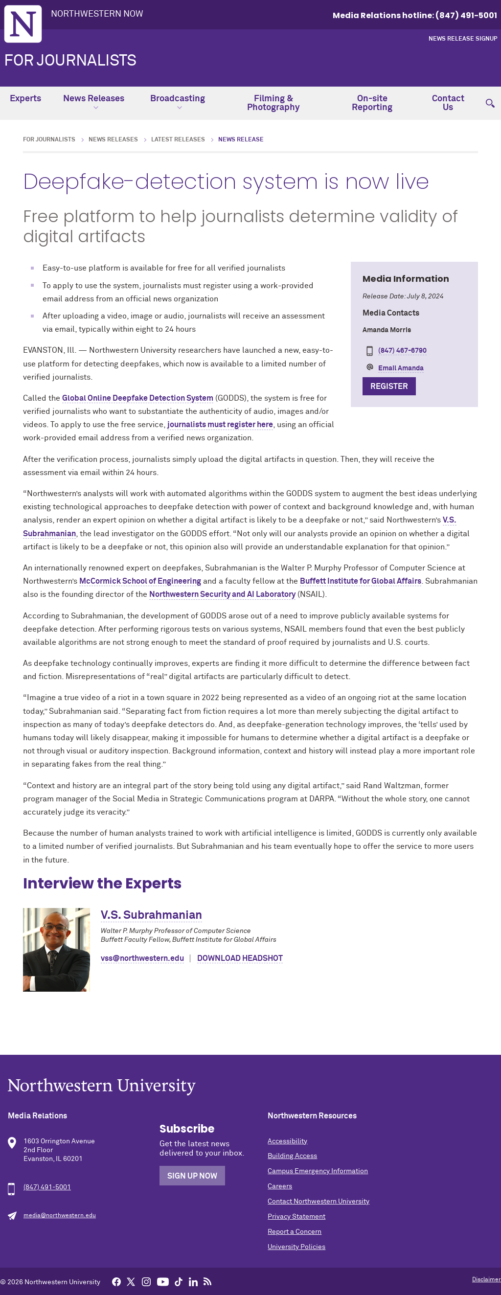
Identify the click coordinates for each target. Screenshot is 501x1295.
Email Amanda (401, 368)
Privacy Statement (296, 1216)
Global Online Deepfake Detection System (137, 398)
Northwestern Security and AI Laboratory (222, 594)
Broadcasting (177, 102)
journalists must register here (220, 425)
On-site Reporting (372, 103)
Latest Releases (178, 140)
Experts (25, 98)
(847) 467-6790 (402, 350)
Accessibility (287, 1141)
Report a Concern (294, 1231)
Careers (280, 1186)
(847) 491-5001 (47, 1187)
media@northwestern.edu (59, 1216)
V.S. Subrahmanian (151, 915)
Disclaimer (486, 1280)
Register (389, 386)
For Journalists (70, 61)
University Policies (296, 1247)
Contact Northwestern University (318, 1201)
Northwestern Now (97, 14)
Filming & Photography (273, 103)
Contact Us (448, 103)
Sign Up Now (192, 1176)
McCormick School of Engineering (140, 581)
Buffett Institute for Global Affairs (360, 581)
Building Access (292, 1156)
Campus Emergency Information (318, 1171)
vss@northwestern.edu (142, 958)
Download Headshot (240, 958)
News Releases (93, 102)
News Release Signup (463, 39)
